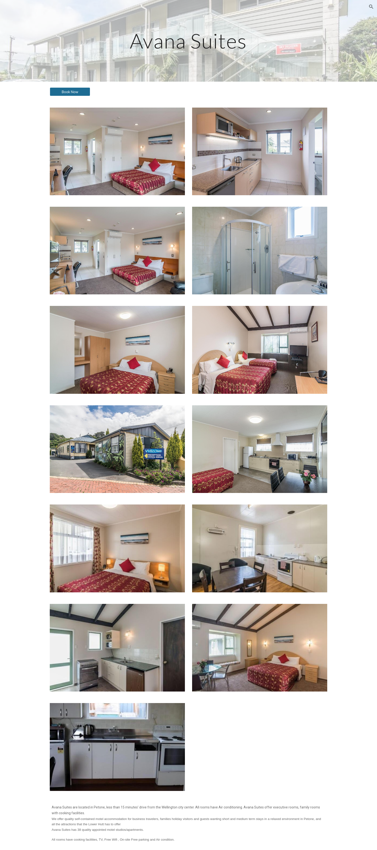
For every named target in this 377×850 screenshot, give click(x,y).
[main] (188, 41)
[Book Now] (70, 91)
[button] (371, 6)
